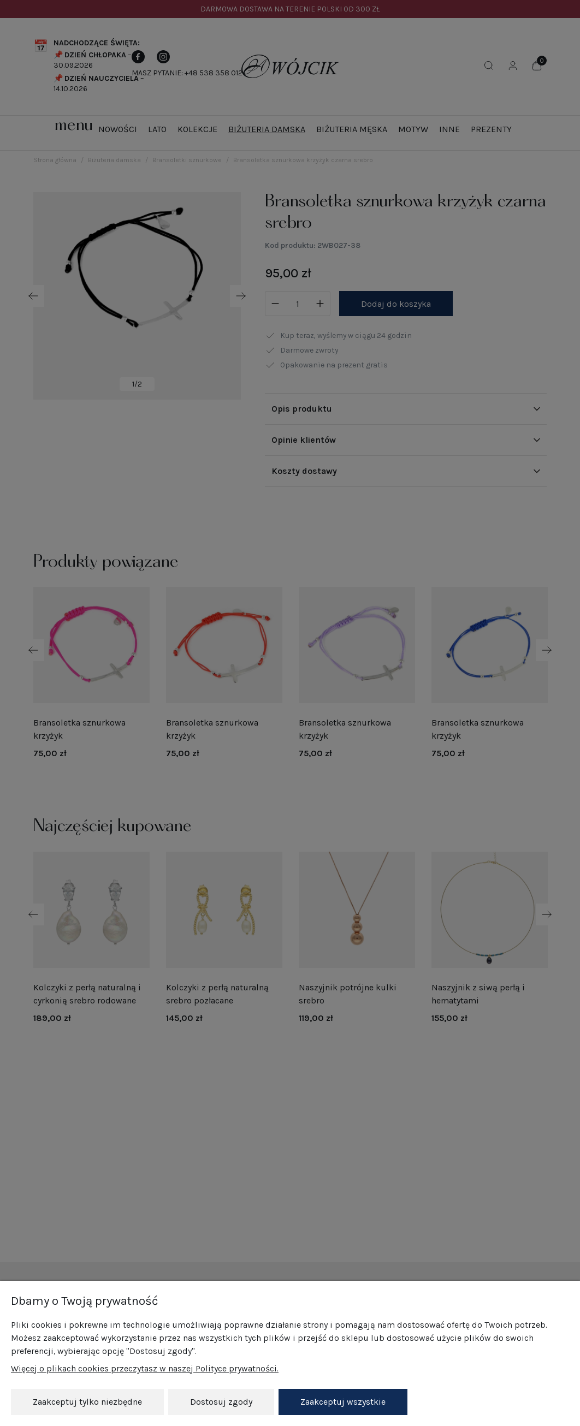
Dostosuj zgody (221, 1402)
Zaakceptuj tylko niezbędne (87, 1402)
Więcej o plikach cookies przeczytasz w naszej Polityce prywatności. (145, 1369)
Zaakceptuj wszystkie (343, 1402)
